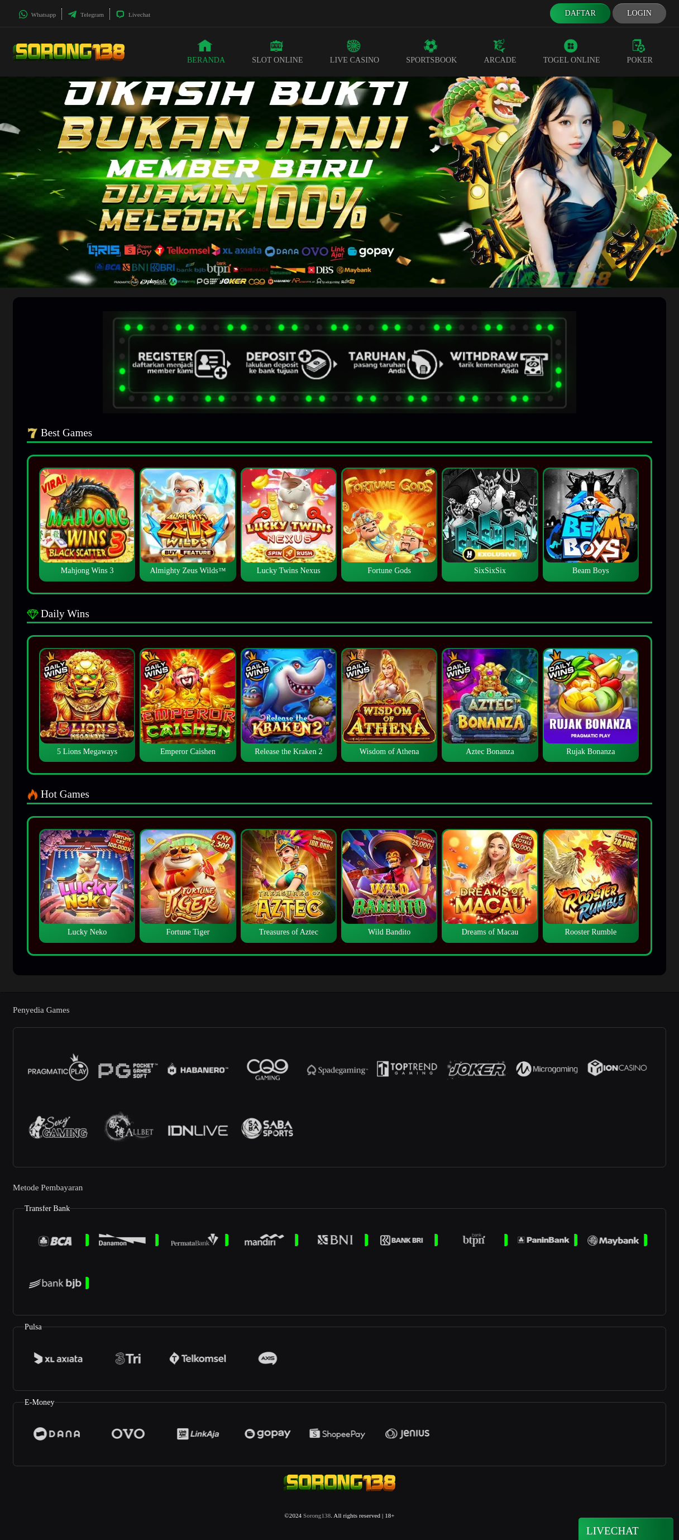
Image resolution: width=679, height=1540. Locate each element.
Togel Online (571, 51)
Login (639, 13)
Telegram (86, 14)
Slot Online (277, 51)
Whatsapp (37, 14)
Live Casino (355, 51)
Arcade (500, 51)
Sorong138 (317, 1515)
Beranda (206, 51)
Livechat (133, 14)
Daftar (580, 13)
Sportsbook (431, 51)
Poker (640, 51)
